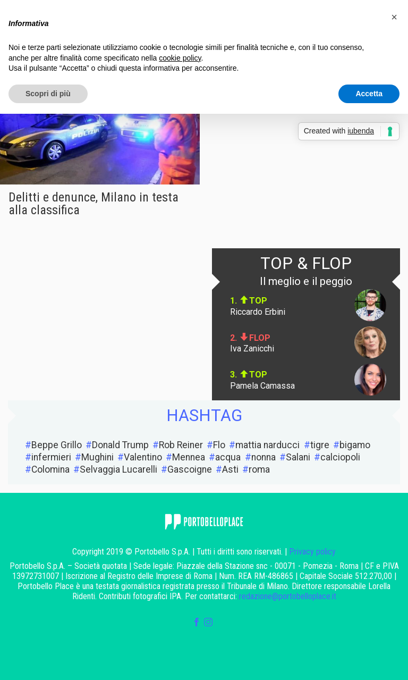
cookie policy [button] (180, 58)
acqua (228, 457)
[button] (394, 17)
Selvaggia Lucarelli (118, 469)
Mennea (188, 457)
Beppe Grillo (56, 445)
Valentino (143, 457)
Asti (230, 469)
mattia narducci (267, 445)
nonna (263, 457)
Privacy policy (312, 552)
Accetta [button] (368, 93)
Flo (219, 445)
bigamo (354, 445)
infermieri (51, 457)
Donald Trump (120, 445)
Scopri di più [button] (48, 93)
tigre (319, 445)
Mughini (97, 457)
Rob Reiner (181, 445)
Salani (298, 457)
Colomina (50, 469)
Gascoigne (189, 469)
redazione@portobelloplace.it (287, 596)
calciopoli (340, 457)
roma (259, 469)
